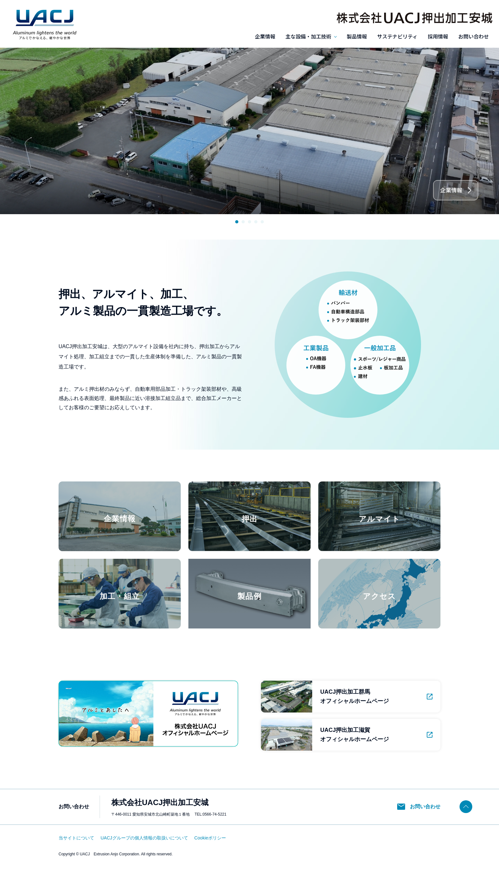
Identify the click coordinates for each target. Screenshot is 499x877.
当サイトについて (76, 837)
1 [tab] (236, 221)
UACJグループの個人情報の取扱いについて (144, 837)
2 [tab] (243, 221)
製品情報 (357, 36)
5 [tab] (262, 221)
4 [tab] (255, 221)
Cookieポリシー (210, 837)
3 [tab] (249, 221)
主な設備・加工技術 (308, 36)
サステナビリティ (397, 36)
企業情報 (265, 36)
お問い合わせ (473, 36)
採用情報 (438, 36)
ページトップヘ (466, 806)
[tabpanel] (249, 131)
